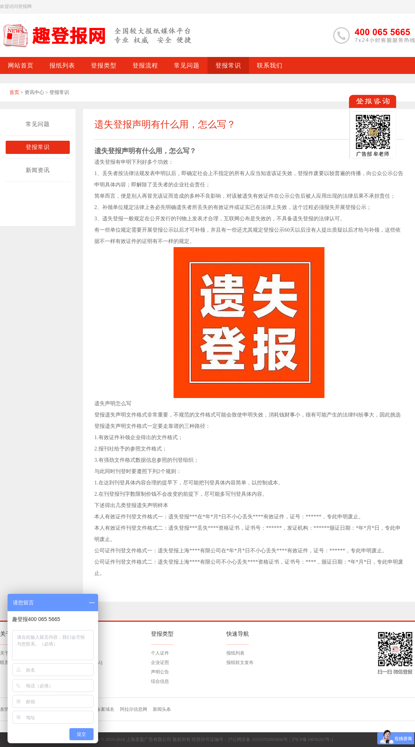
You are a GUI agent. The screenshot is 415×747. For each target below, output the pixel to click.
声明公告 (160, 672)
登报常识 (38, 147)
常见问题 (38, 124)
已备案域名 (103, 709)
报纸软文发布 (240, 662)
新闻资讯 (38, 170)
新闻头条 (162, 709)
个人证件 (160, 653)
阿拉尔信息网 (133, 709)
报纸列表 (235, 653)
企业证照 (160, 662)
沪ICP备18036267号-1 (312, 739)
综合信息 (160, 681)
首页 (14, 92)
